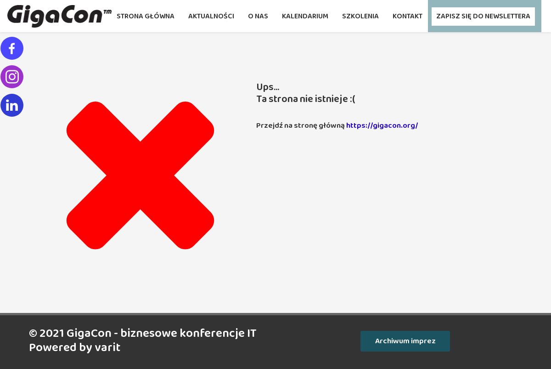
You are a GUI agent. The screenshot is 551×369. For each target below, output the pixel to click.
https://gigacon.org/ (382, 125)
